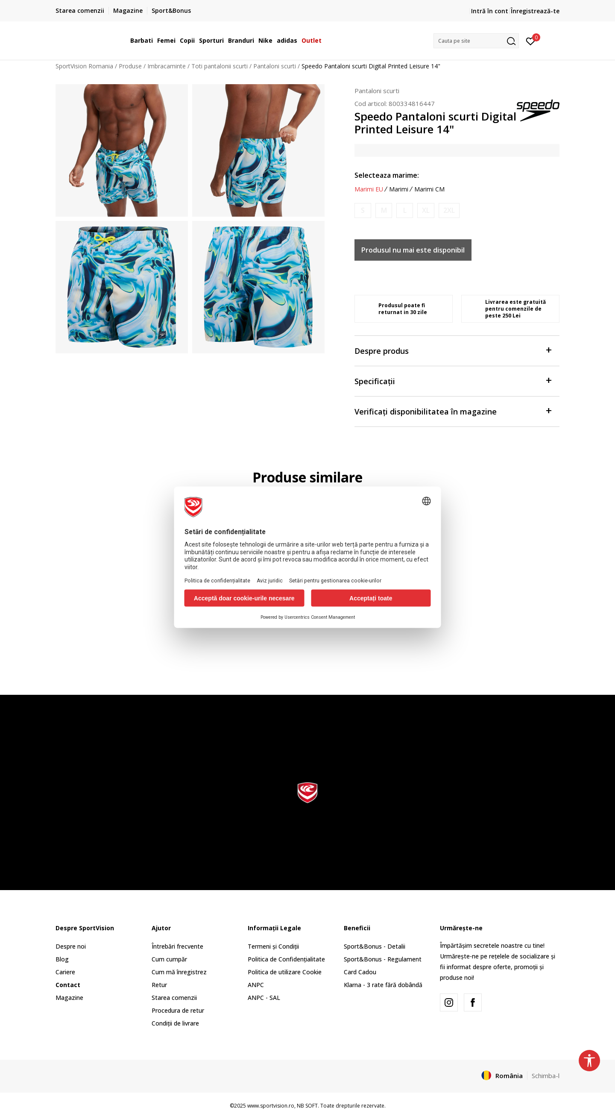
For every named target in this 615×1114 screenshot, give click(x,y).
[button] (476, 40)
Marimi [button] (398, 189)
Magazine (69, 997)
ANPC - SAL (264, 997)
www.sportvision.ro (270, 1105)
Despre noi (71, 946)
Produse (130, 66)
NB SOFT (307, 1105)
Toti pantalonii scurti (219, 66)
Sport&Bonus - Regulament (383, 959)
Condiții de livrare (175, 1023)
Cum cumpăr (169, 959)
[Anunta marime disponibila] (362, 210)
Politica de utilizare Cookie (285, 972)
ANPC (256, 985)
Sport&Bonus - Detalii (374, 946)
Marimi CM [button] (429, 189)
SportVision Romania (84, 66)
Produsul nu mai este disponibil (413, 250)
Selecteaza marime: (386, 175)
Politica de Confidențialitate (286, 959)
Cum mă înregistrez (179, 972)
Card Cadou (360, 972)
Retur (159, 985)
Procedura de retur (178, 1010)
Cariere (65, 972)
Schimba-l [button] (545, 1075)
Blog (62, 959)
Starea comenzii (174, 997)
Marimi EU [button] (368, 189)
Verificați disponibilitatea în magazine (452, 411)
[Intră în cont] (530, 40)
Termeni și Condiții (273, 946)
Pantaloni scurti (274, 66)
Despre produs (452, 350)
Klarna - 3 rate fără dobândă (383, 985)
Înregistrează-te (535, 11)
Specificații (452, 380)
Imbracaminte (166, 66)
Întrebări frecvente (177, 946)
